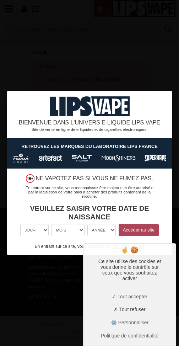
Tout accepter (129, 296)
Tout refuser (130, 309)
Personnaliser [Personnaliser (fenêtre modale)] (133, 322)
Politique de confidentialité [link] (130, 336)
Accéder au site (139, 230)
